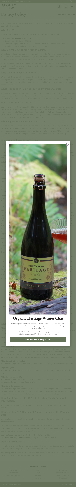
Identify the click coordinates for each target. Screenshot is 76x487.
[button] (68, 144)
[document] (38, 243)
